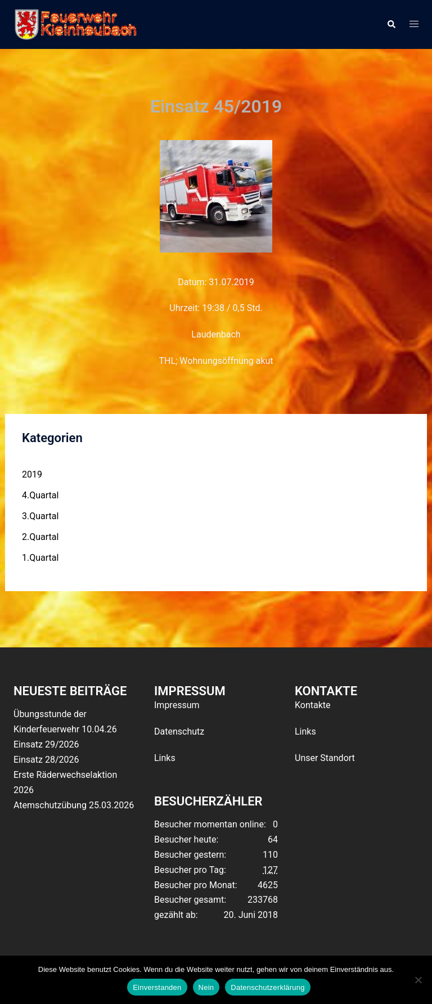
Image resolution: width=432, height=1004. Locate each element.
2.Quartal (40, 537)
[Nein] (418, 979)
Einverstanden (157, 987)
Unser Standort (325, 758)
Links (165, 758)
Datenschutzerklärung (267, 987)
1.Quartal (40, 557)
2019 (32, 474)
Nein (206, 987)
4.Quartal (40, 495)
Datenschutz (179, 731)
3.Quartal (40, 516)
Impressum (177, 705)
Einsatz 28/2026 (46, 759)
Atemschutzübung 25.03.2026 (74, 805)
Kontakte (313, 705)
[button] (390, 24)
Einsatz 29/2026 (46, 744)
